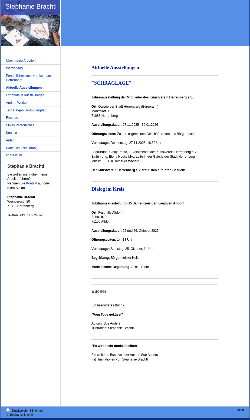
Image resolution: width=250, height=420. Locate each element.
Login (240, 409)
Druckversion (18, 410)
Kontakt (31, 183)
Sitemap (37, 410)
